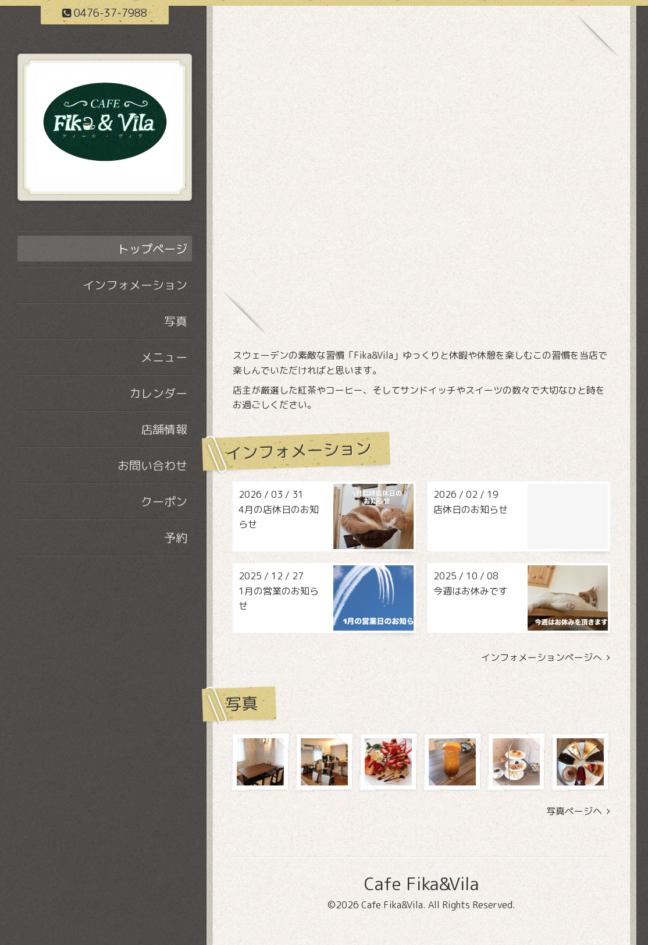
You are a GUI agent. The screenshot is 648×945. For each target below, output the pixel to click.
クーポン (164, 501)
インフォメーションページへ (545, 657)
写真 (175, 321)
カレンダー (158, 393)
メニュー (164, 357)
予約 (175, 537)
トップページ (152, 248)
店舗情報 (164, 429)
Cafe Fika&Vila (421, 884)
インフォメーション (135, 285)
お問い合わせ (152, 465)
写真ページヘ (578, 811)
